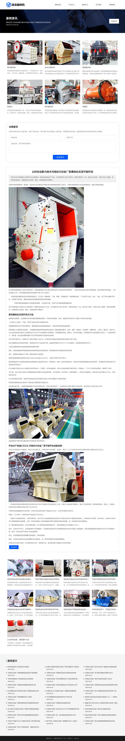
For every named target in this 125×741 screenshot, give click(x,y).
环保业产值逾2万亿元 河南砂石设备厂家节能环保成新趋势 (24, 721)
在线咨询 (114, 21)
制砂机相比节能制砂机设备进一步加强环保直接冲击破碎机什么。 (77, 609)
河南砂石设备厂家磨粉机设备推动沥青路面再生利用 (101, 685)
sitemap (76, 738)
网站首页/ (9, 22)
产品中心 (72, 4)
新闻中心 (70, 738)
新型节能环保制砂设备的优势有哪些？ (48, 579)
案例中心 (85, 4)
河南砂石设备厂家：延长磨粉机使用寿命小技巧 (61, 715)
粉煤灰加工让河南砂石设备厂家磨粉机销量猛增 (61, 691)
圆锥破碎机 (86, 67)
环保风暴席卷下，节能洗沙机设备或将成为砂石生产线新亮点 (105, 609)
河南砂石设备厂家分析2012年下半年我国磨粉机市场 (62, 709)
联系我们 (112, 4)
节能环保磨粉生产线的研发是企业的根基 (20, 679)
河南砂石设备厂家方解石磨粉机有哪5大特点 (99, 673)
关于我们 (99, 4)
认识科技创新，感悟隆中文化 (18, 640)
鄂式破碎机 (11, 67)
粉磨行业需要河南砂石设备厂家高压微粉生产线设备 (62, 667)
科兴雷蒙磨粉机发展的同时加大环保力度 (59, 697)
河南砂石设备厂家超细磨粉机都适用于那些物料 (22, 673)
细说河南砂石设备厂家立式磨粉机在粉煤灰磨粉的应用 (102, 715)
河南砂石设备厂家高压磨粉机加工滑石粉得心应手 (62, 685)
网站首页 (58, 4)
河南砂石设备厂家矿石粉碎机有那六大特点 (98, 679)
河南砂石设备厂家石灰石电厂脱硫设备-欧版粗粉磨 (101, 667)
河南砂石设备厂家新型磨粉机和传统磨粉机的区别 (23, 703)
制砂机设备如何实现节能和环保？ (76, 579)
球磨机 (84, 106)
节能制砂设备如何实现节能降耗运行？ (20, 609)
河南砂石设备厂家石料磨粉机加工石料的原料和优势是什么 (63, 679)
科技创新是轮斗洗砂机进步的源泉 (18, 667)
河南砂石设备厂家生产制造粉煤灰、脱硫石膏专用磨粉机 (24, 727)
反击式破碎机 (50, 67)
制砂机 (9, 106)
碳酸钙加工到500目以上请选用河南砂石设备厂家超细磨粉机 (102, 703)
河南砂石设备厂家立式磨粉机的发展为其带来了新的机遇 (102, 691)
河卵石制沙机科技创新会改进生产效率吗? (20, 579)
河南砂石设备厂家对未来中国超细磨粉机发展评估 (23, 715)
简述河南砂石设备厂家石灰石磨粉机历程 (98, 709)
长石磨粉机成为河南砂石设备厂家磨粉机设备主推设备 (24, 691)
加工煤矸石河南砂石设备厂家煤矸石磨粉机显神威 (23, 709)
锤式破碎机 (49, 106)
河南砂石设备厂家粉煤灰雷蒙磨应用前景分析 (22, 685)
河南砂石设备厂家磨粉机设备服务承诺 (58, 703)
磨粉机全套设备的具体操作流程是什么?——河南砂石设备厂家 (102, 697)
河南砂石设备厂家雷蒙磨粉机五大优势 (20, 697)
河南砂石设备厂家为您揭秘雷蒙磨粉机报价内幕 (100, 721)
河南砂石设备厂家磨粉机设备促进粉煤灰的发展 (61, 673)
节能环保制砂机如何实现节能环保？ (105, 579)
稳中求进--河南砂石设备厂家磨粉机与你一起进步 (61, 721)
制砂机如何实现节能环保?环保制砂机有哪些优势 (48, 609)
